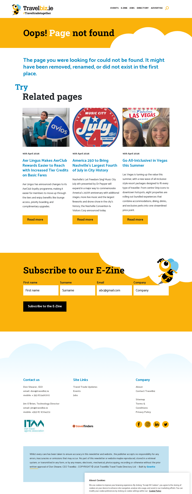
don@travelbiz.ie (39, 391)
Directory (143, 8)
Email (114, 287)
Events (114, 8)
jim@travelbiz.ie (39, 408)
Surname (77, 287)
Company (151, 287)
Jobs (132, 8)
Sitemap (140, 400)
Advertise (157, 8)
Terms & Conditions (142, 406)
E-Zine (124, 8)
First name (40, 287)
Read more (35, 219)
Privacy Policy (143, 412)
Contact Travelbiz (145, 391)
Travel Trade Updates (85, 387)
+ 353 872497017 (41, 395)
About (139, 387)
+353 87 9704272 (41, 412)
